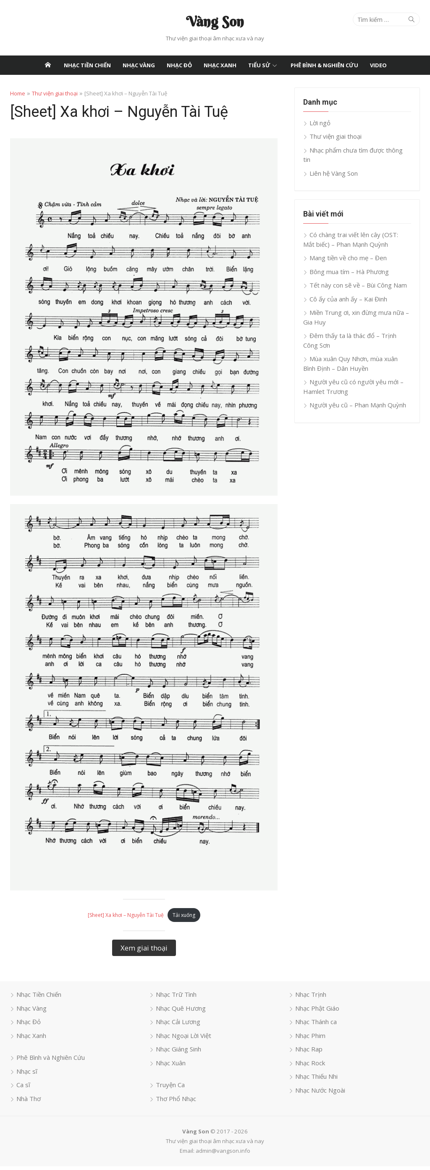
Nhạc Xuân (170, 1066)
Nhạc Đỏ (179, 65)
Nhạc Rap (309, 1053)
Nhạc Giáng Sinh (178, 1053)
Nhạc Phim (311, 1039)
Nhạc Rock (310, 1066)
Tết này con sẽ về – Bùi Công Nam (358, 276)
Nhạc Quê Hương (180, 1011)
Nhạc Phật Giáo (318, 1011)
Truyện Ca (169, 1088)
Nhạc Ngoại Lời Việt (183, 1039)
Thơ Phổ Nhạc (175, 1102)
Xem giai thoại (143, 951)
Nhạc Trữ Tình (175, 998)
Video (378, 65)
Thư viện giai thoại (54, 93)
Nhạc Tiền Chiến (87, 65)
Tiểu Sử (259, 65)
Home (16, 93)
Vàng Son (215, 21)
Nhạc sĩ (26, 1074)
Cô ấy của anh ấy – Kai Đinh (349, 289)
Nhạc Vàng (139, 65)
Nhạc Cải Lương (177, 1025)
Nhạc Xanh (220, 65)
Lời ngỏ (320, 123)
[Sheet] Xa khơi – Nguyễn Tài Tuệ (125, 918)
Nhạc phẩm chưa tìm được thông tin (361, 150)
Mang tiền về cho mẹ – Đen (348, 248)
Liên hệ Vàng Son (334, 163)
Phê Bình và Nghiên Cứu (50, 1061)
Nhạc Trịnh (311, 998)
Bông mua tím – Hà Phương (349, 262)
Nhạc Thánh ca (316, 1025)
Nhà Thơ (28, 1102)
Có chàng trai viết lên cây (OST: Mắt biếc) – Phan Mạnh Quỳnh (358, 230)
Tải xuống (183, 918)
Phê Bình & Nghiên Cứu (324, 65)
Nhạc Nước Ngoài (321, 1093)
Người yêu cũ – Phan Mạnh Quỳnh (358, 395)
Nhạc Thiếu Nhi (317, 1080)
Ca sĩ (22, 1088)
